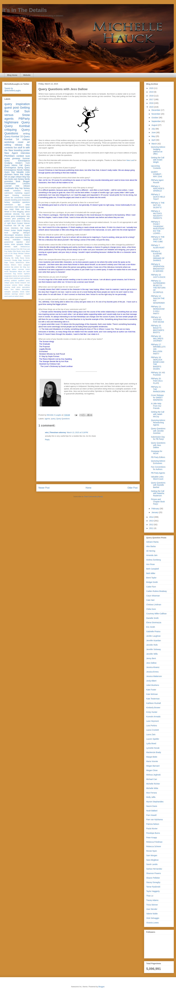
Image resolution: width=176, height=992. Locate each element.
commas (21, 269)
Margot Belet (151, 757)
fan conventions (17, 198)
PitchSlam (9, 156)
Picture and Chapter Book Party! (158, 501)
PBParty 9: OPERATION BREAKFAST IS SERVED (157, 267)
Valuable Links (23, 172)
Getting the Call (17, 109)
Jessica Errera (152, 672)
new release (23, 186)
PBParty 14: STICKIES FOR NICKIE (157, 319)
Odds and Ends (22, 209)
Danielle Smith (152, 618)
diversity (16, 214)
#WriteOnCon (25, 246)
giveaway (16, 158)
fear (6, 179)
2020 (151, 88)
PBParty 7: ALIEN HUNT (157, 246)
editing (7, 145)
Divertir (21, 207)
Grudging (8, 163)
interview (25, 153)
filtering (27, 237)
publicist (14, 280)
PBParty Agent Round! (157, 181)
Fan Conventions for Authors (158, 468)
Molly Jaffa (150, 797)
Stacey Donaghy (153, 882)
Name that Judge (22, 174)
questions (26, 202)
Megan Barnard (152, 766)
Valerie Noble (152, 914)
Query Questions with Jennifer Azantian (158, 430)
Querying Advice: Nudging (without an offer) (158, 150)
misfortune (16, 278)
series (13, 221)
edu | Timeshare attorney (55, 432)
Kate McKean (152, 694)
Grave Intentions (11, 228)
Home (88, 488)
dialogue (26, 233)
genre (13, 216)
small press (16, 287)
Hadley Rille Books (14, 251)
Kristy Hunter (151, 712)
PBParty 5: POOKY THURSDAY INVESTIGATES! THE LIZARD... (157, 227)
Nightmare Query (17, 122)
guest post (11, 107)
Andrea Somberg (153, 560)
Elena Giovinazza (153, 622)
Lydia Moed (151, 743)
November (156, 114)
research (23, 283)
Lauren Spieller (152, 739)
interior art (16, 276)
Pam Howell (151, 815)
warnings (15, 294)
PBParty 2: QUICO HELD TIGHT (158, 196)
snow (13, 244)
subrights (7, 292)
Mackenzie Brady (153, 752)
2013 (151, 521)
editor (12, 237)
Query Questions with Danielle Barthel (158, 485)
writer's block (19, 296)
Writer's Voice (16, 265)
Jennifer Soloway (153, 649)
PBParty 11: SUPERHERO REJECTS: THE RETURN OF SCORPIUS (158, 286)
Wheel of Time (10, 212)
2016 (151, 103)
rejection (19, 242)
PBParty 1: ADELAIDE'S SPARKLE (157, 188)
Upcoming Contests (156, 167)
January (155, 512)
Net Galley (25, 228)
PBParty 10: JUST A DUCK (158, 276)
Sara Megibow (152, 860)
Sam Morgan (151, 855)
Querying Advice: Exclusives (158, 462)
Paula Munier (152, 828)
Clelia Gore (151, 609)
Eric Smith (150, 627)
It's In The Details (24, 10)
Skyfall (19, 230)
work (15, 247)
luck (21, 276)
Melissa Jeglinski (153, 775)
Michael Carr (151, 779)
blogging (26, 230)
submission (8, 205)
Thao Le (149, 896)
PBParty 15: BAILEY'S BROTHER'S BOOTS (157, 328)
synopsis (20, 244)
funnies (7, 216)
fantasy (7, 202)
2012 (151, 524)
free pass (25, 214)
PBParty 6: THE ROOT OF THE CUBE (158, 239)
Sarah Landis (152, 864)
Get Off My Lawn (22, 226)
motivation (16, 240)
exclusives (7, 273)
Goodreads (9, 188)
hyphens (27, 273)
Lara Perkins (151, 725)
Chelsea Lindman (153, 604)
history (6, 240)
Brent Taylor (151, 578)
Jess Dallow (151, 663)
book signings (11, 233)
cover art (24, 142)
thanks (27, 244)
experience (19, 237)
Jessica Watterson (154, 676)
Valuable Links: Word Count (157, 478)
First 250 (19, 249)
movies (27, 198)
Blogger (101, 987)
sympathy (15, 292)
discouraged (9, 235)
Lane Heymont (152, 721)
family (27, 179)
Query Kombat (17, 126)
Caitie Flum (151, 587)
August (154, 125)
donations (19, 235)
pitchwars (8, 174)
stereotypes (26, 289)
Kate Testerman (153, 699)
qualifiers (21, 280)
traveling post (16, 200)
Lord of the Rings (10, 253)
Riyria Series (25, 258)
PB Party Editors (158, 457)
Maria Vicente (152, 761)
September (156, 121)
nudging (27, 240)
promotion (8, 181)
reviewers (17, 191)
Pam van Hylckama (154, 819)
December (156, 110)
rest (28, 283)
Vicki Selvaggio (152, 918)
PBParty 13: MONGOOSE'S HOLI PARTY (158, 310)
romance (7, 285)
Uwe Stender (151, 909)
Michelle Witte (152, 788)
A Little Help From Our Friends (156, 405)
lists (28, 216)
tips (19, 205)
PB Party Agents (158, 473)
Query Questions (63, 419)
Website (26, 75)
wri (13, 296)
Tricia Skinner (152, 905)
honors (20, 273)
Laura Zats (150, 734)
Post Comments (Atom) (93, 496)
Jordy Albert (25, 251)
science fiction (17, 285)
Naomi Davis (151, 806)
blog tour (26, 267)
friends (20, 170)
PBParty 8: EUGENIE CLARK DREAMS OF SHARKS (157, 256)
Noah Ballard (151, 811)
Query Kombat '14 (17, 138)
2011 (151, 528)
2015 (151, 107)
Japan (27, 207)
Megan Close (152, 770)
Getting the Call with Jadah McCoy (157, 414)
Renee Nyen (151, 851)
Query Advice (10, 165)
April (153, 140)
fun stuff (18, 147)
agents (47, 419)
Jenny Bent (151, 658)
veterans (7, 294)
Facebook (8, 226)
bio (21, 267)
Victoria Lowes (152, 923)
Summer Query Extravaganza (17, 159)
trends (22, 292)
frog (14, 273)
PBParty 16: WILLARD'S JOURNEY (157, 338)
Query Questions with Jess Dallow (158, 445)
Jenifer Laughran (153, 636)
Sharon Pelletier (153, 878)
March (154, 144)
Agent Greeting (11, 195)
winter (18, 221)
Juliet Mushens (152, 685)
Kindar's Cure (23, 163)
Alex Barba (151, 546)
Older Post (132, 488)
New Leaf (130, 160)
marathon (26, 276)
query (53, 419)
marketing (18, 193)
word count (8, 296)
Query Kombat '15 (13, 136)
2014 (151, 517)
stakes (18, 289)
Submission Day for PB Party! (158, 438)
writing (26, 133)
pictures (27, 278)
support (27, 193)
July (153, 129)
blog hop (19, 188)
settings (27, 285)
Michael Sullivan (24, 253)
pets (22, 278)
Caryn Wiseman (153, 596)
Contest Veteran (23, 223)
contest (20, 156)
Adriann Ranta (152, 542)
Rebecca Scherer (153, 846)
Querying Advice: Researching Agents (158, 422)
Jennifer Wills (152, 654)
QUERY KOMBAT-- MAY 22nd (156, 174)
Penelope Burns (153, 833)
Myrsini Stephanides (154, 802)
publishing (21, 219)
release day (22, 145)
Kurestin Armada (153, 716)
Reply (47, 440)
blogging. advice (23, 212)
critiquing (10, 129)
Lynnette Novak (152, 748)
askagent (27, 265)
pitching (7, 280)
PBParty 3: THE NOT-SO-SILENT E (158, 205)
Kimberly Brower (153, 707)
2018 (151, 96)
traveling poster (22, 150)
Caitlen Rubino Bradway (156, 591)
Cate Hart (150, 600)
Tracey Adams (152, 900)
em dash (26, 271)
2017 (151, 99)
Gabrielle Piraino (153, 631)
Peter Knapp (151, 837)
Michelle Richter (153, 784)
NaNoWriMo (8, 256)
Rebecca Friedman (154, 842)
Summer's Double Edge (13, 260)
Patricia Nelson (152, 824)
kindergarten (21, 216)
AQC (16, 207)
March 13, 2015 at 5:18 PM (77, 432)
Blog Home (12, 75)
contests (8, 147)
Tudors (12, 262)
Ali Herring (150, 551)
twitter (28, 292)
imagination (8, 276)
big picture (15, 267)
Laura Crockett (152, 730)
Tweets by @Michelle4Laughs (12, 89)
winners (7, 247)
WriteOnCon (20, 262)
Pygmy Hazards (23, 256)
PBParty (24, 118)
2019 (151, 92)
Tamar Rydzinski (153, 887)
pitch (14, 219)
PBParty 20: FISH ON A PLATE (156, 380)
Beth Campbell (152, 569)
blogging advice (10, 269)
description (13, 271)
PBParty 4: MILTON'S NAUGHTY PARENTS (156, 214)
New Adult (8, 209)
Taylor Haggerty (153, 891)
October (155, 117)
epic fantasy (19, 179)
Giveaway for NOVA (156, 452)
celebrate (7, 214)
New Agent (11, 153)
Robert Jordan (10, 230)
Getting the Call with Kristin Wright (157, 160)
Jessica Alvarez (152, 667)
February (155, 508)
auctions (7, 267)
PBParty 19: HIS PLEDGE (158, 373)
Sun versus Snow (17, 113)
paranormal (8, 242)
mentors (7, 219)
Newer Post (44, 488)
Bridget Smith (152, 582)
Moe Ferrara (151, 793)
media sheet (8, 278)
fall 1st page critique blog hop (17, 177)
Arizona (13, 249)
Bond (14, 223)
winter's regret (24, 294)
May (153, 136)
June (153, 132)
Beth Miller (150, 573)
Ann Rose (150, 564)
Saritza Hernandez (154, 869)
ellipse (20, 271)
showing (7, 287)
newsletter (16, 202)
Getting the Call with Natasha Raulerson (157, 493)
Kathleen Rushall (153, 703)
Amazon (7, 249)
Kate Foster (151, 690)
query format (14, 283)
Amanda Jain (151, 555)
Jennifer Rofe (152, 645)
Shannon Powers (153, 873)
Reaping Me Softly (11, 258)
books (10, 179)
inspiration (23, 104)
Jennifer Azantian (153, 640)
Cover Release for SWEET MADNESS (157, 397)
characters (26, 200)
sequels (7, 200)
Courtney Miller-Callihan (156, 613)
